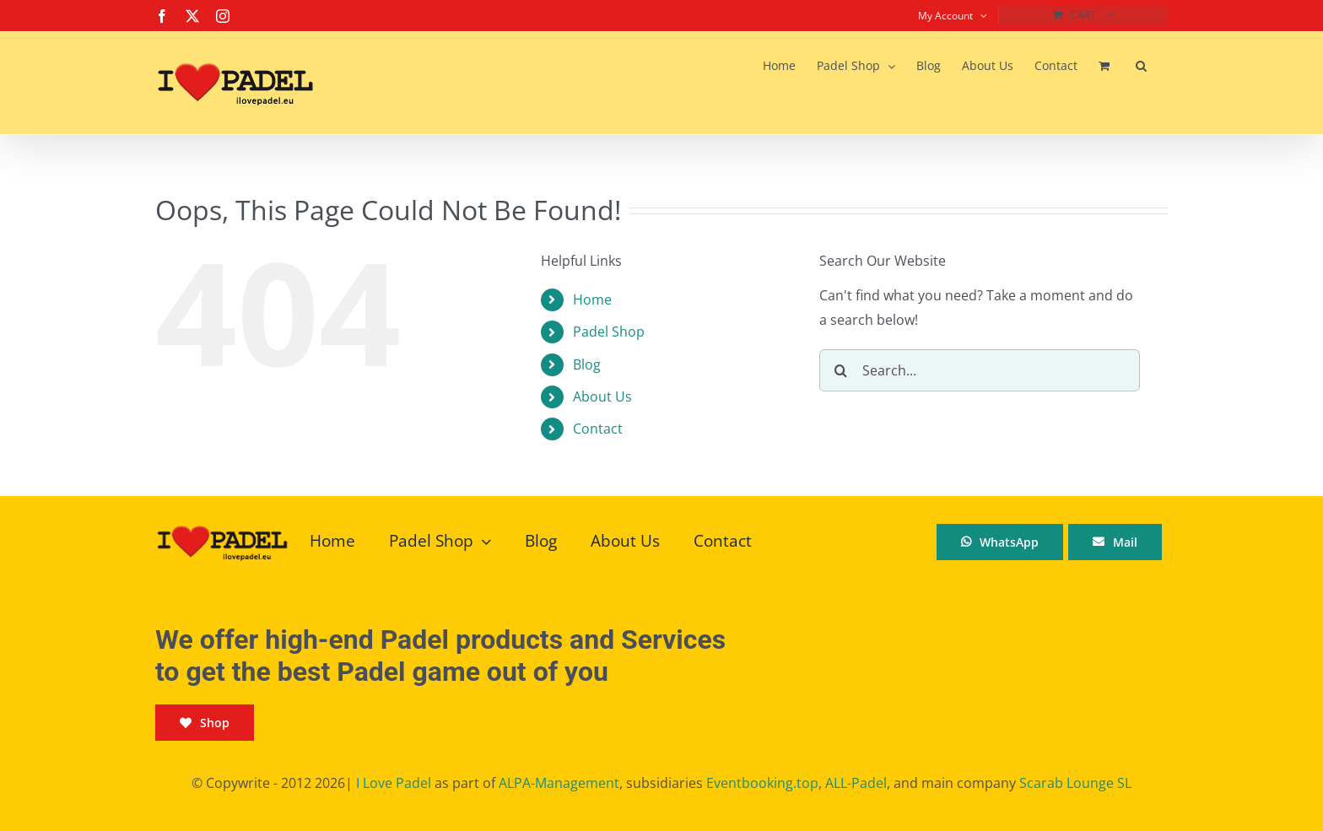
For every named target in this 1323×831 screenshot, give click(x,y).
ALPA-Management (559, 783)
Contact (598, 428)
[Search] (840, 370)
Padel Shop (609, 331)
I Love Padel (393, 783)
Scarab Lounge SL (1075, 783)
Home (592, 299)
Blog (587, 364)
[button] (1141, 66)
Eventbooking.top (762, 783)
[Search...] (979, 370)
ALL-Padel (856, 783)
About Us (602, 396)
